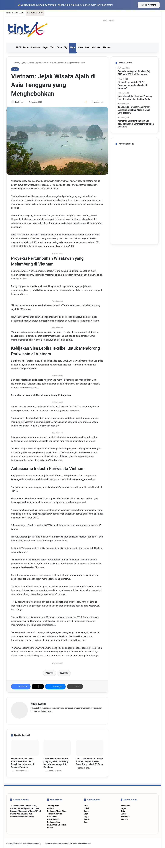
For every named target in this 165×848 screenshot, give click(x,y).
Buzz (86, 804)
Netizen (107, 47)
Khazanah (96, 47)
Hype (72, 47)
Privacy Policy (53, 818)
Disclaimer (52, 815)
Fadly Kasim (21, 102)
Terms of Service (54, 813)
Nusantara (35, 47)
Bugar (123, 813)
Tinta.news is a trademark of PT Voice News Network (67, 842)
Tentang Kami (53, 804)
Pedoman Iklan (53, 821)
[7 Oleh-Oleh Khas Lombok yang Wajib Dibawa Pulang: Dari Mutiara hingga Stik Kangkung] (57, 747)
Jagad (45, 47)
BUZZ (18, 47)
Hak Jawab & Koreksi (56, 824)
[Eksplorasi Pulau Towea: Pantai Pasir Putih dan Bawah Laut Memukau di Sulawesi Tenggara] (25, 747)
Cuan (59, 47)
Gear (87, 47)
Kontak (50, 826)
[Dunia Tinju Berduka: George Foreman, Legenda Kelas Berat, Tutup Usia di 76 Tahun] (90, 747)
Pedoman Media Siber (57, 810)
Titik (52, 47)
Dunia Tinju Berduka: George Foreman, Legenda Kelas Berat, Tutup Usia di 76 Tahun (89, 760)
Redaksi (50, 807)
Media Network (148, 5)
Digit (66, 47)
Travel (50, 673)
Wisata (64, 673)
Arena (80, 47)
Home (15, 63)
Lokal (25, 47)
